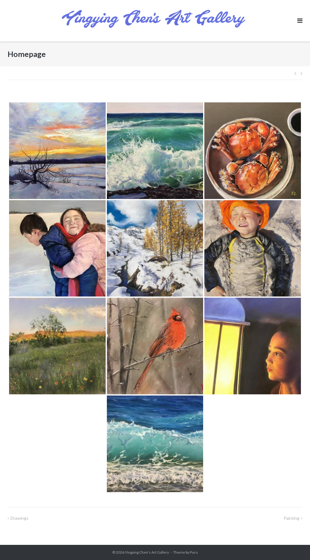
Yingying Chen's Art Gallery (147, 552)
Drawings (19, 518)
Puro (194, 552)
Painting (291, 518)
